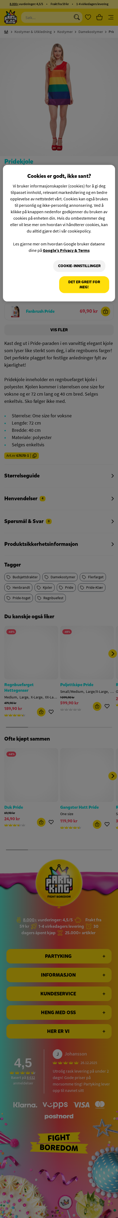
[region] (59, 233)
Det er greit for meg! (84, 284)
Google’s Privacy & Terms (66, 250)
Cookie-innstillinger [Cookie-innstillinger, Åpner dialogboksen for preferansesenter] (79, 265)
